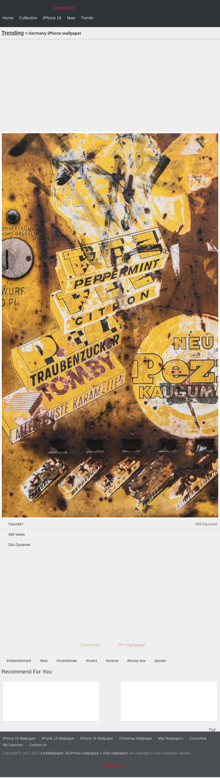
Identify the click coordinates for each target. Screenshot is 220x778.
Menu (214, 18)
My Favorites (13, 745)
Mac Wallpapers (171, 738)
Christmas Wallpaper (135, 738)
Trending (12, 33)
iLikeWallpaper (52, 753)
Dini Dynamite (20, 545)
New (71, 18)
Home (8, 18)
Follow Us (114, 766)
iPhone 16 (52, 18)
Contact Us (38, 745)
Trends (87, 18)
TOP (211, 730)
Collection (28, 18)
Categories (63, 7)
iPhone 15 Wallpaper (19, 738)
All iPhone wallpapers (82, 753)
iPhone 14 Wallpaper (97, 738)
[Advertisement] (110, 85)
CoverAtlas (198, 738)
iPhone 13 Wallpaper (58, 738)
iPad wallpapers (115, 753)
